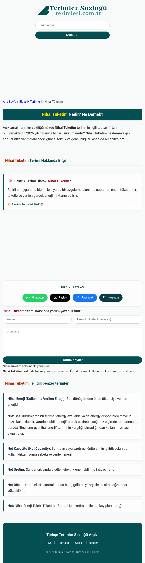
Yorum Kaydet (72, 360)
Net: (11, 506)
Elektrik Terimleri (30, 101)
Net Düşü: (15, 485)
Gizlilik (79, 542)
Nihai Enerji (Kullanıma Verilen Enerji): (37, 399)
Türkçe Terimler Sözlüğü (72, 10)
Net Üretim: (16, 469)
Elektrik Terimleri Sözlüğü (28, 204)
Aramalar (63, 542)
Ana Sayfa (9, 101)
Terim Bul (72, 35)
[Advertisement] (72, 70)
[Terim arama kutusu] (72, 25)
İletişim (94, 542)
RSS (49, 542)
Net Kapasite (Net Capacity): (29, 448)
